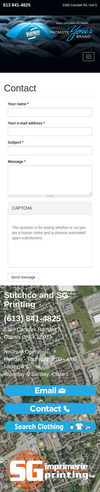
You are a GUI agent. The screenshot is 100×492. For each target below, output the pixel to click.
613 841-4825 (16, 5)
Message (17, 161)
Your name (18, 104)
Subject (15, 142)
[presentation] (51, 253)
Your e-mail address (26, 123)
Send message (23, 277)
